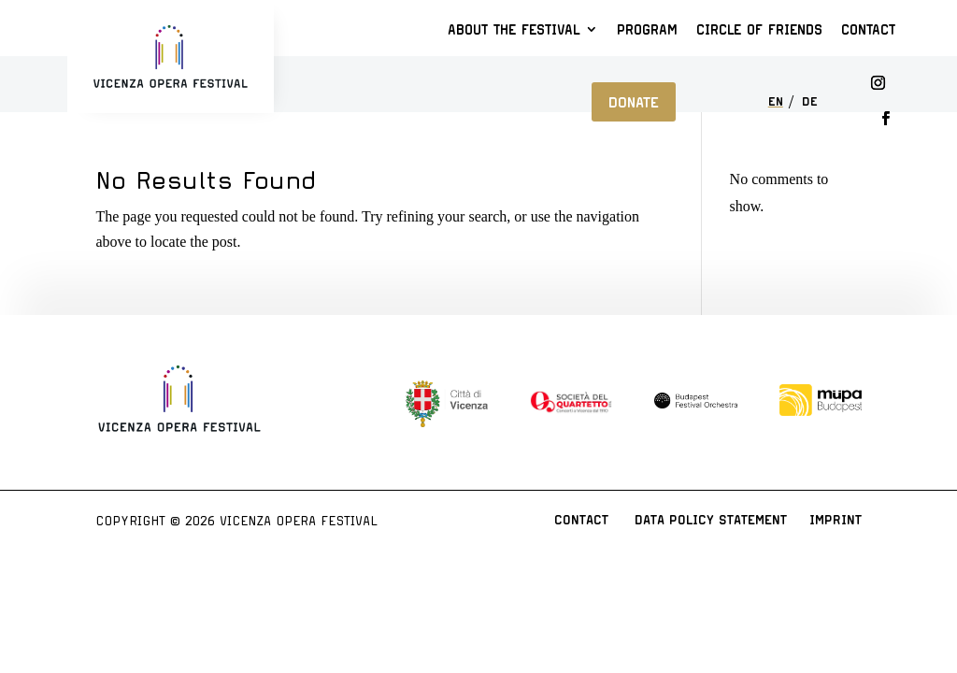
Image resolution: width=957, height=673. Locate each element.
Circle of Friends (759, 29)
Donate (633, 102)
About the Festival (513, 29)
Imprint (835, 519)
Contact (868, 29)
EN (775, 102)
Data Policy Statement (711, 519)
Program (647, 29)
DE (810, 102)
